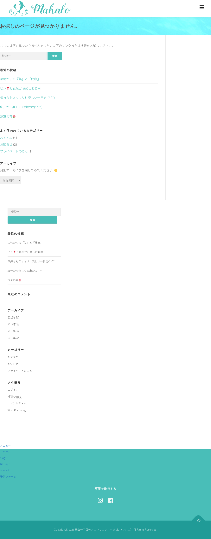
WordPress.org (17, 410)
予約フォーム (8, 477)
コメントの (17, 403)
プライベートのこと (14, 151)
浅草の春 (8, 116)
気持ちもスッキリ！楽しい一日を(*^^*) (27, 97)
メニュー (201, 7)
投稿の (15, 397)
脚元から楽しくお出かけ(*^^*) (21, 106)
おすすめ (6, 137)
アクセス (5, 452)
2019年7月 (14, 318)
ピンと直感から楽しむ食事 (20, 88)
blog (2, 458)
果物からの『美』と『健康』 (20, 79)
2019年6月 (14, 324)
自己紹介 (5, 464)
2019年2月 (14, 338)
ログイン (13, 390)
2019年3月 (14, 331)
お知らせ (6, 144)
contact (4, 470)
